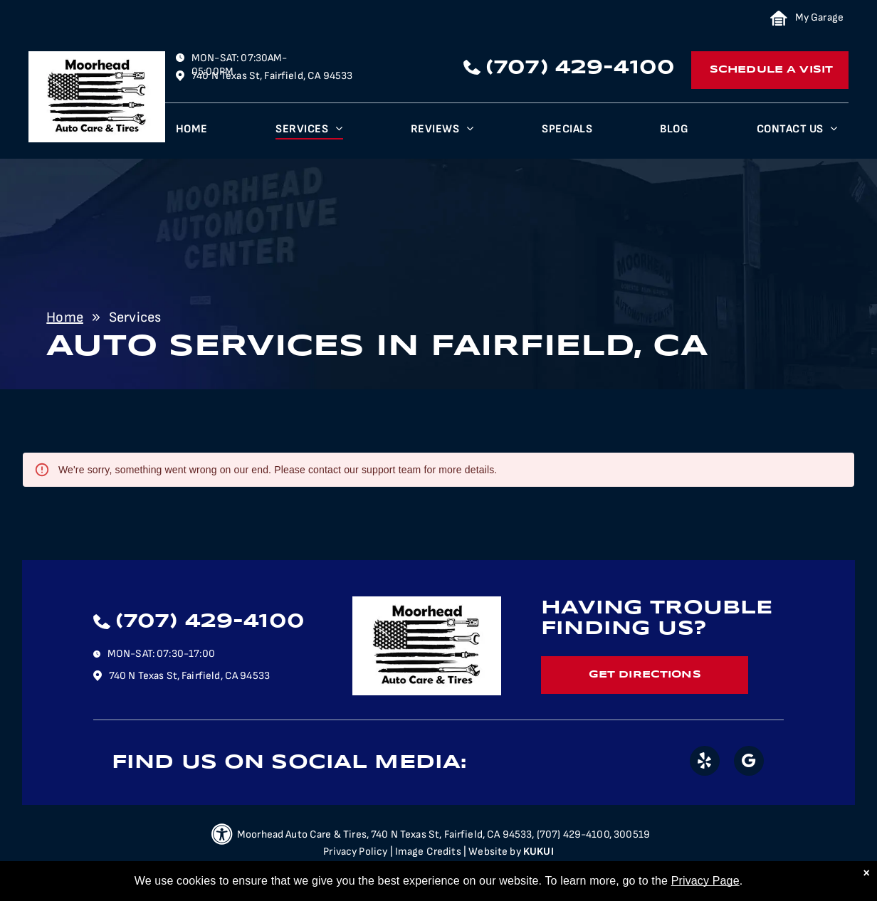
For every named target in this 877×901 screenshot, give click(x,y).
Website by (494, 851)
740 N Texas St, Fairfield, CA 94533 (271, 76)
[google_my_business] (749, 762)
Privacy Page (705, 881)
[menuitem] (192, 133)
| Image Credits (425, 851)
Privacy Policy (355, 851)
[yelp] (705, 762)
